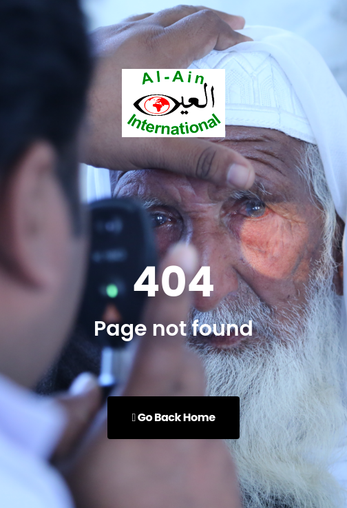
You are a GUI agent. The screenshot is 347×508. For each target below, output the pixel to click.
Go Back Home (173, 417)
